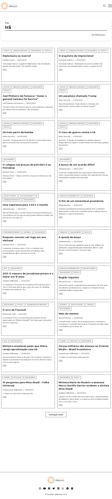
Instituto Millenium (10, 281)
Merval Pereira (65, 282)
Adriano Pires (8, 172)
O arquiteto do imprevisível (76, 56)
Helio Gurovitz (65, 100)
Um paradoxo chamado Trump (78, 96)
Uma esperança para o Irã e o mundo (25, 204)
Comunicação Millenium (68, 353)
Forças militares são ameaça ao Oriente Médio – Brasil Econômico (84, 348)
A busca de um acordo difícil (77, 164)
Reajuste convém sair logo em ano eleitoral (24, 239)
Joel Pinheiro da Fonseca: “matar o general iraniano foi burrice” (25, 98)
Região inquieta (69, 277)
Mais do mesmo (69, 313)
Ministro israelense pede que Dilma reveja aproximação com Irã (25, 348)
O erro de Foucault (14, 310)
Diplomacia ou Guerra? (17, 56)
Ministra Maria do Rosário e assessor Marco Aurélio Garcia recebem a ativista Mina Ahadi (84, 385)
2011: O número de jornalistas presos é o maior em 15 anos (28, 275)
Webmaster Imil (9, 314)
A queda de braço (70, 237)
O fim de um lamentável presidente (81, 201)
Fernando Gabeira (66, 60)
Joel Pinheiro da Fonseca (13, 103)
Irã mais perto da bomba (18, 132)
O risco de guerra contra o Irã (77, 132)
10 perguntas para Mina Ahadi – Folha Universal (26, 384)
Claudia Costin (8, 60)
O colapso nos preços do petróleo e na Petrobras (27, 166)
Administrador (65, 169)
